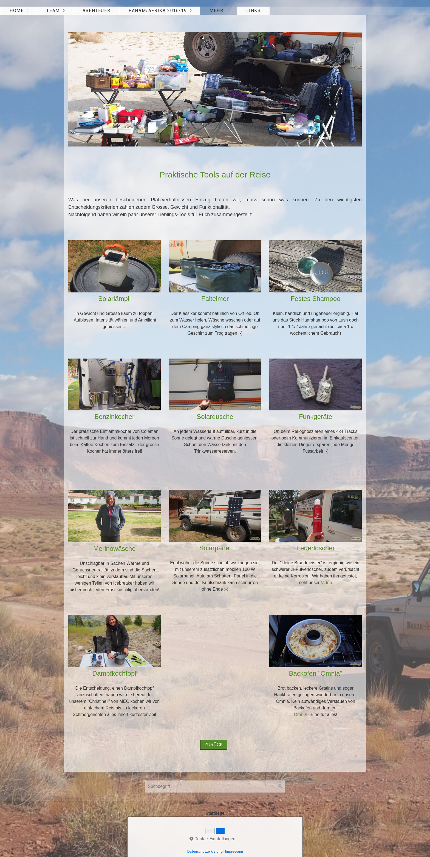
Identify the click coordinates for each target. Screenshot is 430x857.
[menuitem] (18, 11)
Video (326, 582)
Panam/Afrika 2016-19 (158, 10)
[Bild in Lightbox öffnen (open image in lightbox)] (215, 89)
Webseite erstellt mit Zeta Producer (236, 826)
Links (253, 10)
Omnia (300, 714)
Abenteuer (96, 10)
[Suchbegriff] (215, 786)
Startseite (215, 813)
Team (53, 10)
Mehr (216, 10)
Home (17, 10)
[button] (213, 745)
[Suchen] (280, 786)
